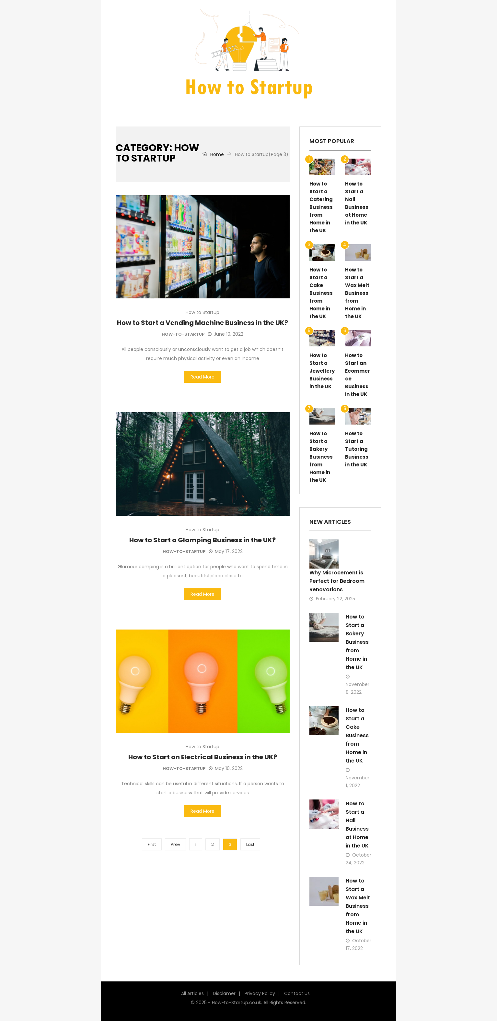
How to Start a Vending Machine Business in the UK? (202, 322)
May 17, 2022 (226, 551)
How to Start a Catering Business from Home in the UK (321, 207)
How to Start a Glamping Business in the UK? (202, 540)
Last (250, 844)
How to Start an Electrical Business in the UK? (202, 757)
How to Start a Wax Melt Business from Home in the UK (357, 293)
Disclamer (224, 993)
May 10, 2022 (226, 768)
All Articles (192, 993)
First (152, 844)
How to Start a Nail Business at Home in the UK (357, 824)
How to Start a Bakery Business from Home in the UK (321, 457)
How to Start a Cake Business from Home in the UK (321, 293)
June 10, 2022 (225, 334)
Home (213, 154)
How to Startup (202, 312)
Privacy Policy (260, 993)
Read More (202, 377)
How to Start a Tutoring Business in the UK (356, 449)
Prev (175, 844)
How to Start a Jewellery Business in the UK (322, 371)
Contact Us (297, 993)
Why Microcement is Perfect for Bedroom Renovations (336, 581)
